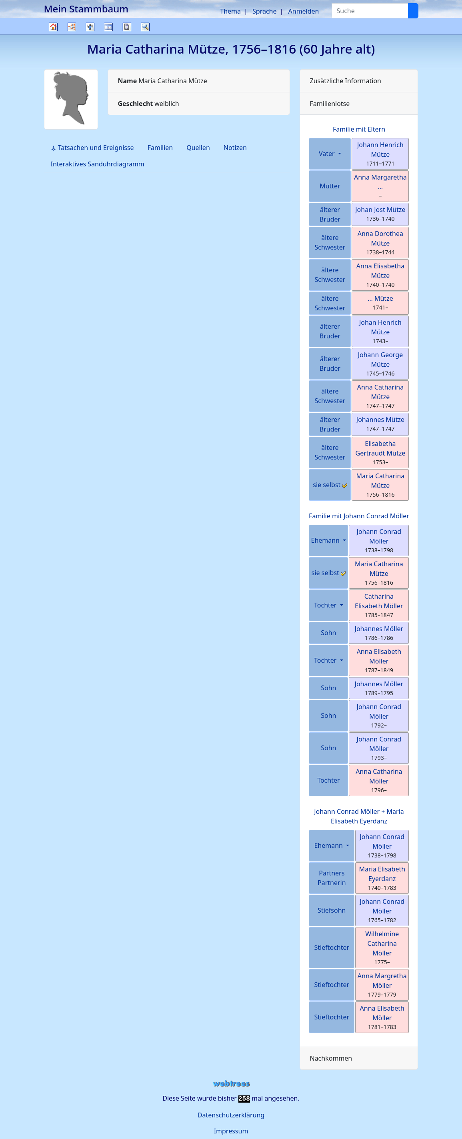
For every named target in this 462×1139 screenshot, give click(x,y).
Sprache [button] (264, 11)
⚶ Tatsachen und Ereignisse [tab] (92, 147)
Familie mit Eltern (359, 129)
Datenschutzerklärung (231, 1115)
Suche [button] (145, 26)
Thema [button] (230, 11)
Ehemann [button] (326, 540)
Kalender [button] (108, 26)
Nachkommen (331, 1058)
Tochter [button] (326, 605)
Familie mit (359, 516)
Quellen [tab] (198, 147)
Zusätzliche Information (345, 80)
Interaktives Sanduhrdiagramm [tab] (97, 164)
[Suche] (413, 10)
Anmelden (303, 11)
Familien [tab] (160, 147)
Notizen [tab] (235, 147)
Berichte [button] (126, 26)
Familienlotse (330, 103)
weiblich (148, 103)
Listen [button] (90, 26)
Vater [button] (327, 153)
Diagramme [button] (71, 26)
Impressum (231, 1131)
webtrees (231, 1083)
